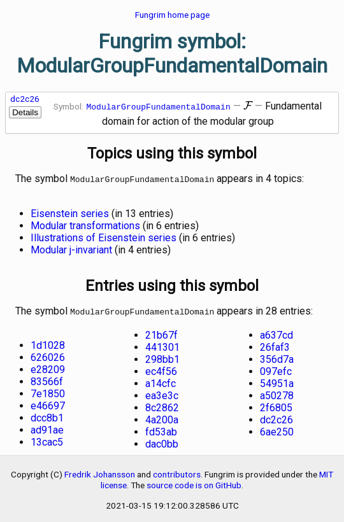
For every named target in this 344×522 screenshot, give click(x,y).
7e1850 (48, 391)
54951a (277, 381)
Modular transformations (85, 224)
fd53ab (161, 429)
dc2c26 (24, 99)
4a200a (161, 417)
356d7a (277, 357)
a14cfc (160, 381)
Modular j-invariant (71, 249)
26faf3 (275, 345)
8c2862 (162, 405)
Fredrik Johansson (99, 472)
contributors (177, 472)
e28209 (48, 367)
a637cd (276, 333)
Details (25, 112)
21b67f (161, 333)
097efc (276, 369)
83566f (47, 379)
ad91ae (47, 427)
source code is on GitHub (194, 482)
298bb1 (162, 357)
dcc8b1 (47, 415)
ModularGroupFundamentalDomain (159, 106)
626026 (48, 355)
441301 (162, 345)
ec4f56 (161, 369)
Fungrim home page (172, 15)
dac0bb (161, 441)
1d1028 (48, 343)
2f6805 (276, 405)
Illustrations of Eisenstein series (103, 236)
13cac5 (47, 440)
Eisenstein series (70, 212)
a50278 (277, 393)
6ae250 (277, 429)
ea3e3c (161, 393)
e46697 (48, 403)
